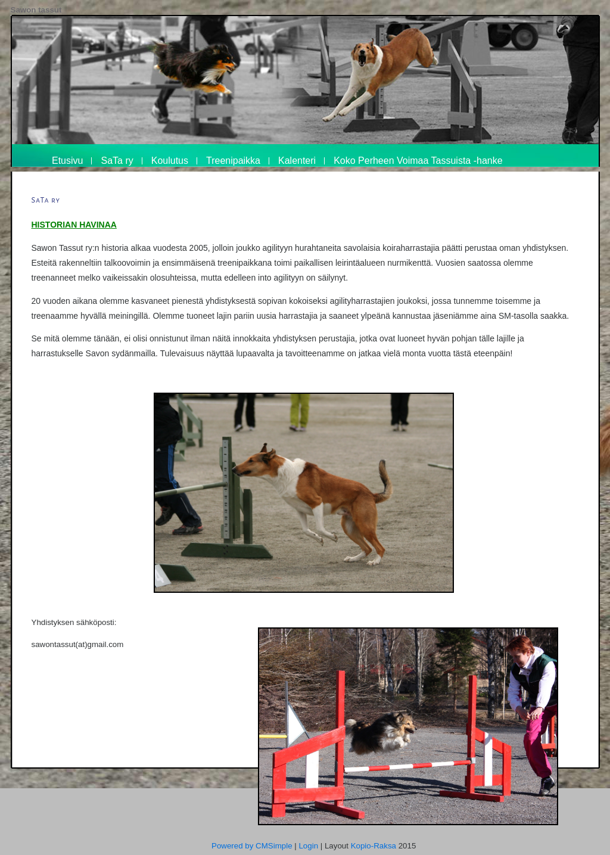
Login (308, 845)
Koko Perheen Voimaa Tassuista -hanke (418, 161)
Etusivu (67, 161)
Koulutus (169, 161)
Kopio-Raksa (373, 845)
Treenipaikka (233, 161)
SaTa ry (117, 161)
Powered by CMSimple (251, 845)
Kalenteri (297, 161)
